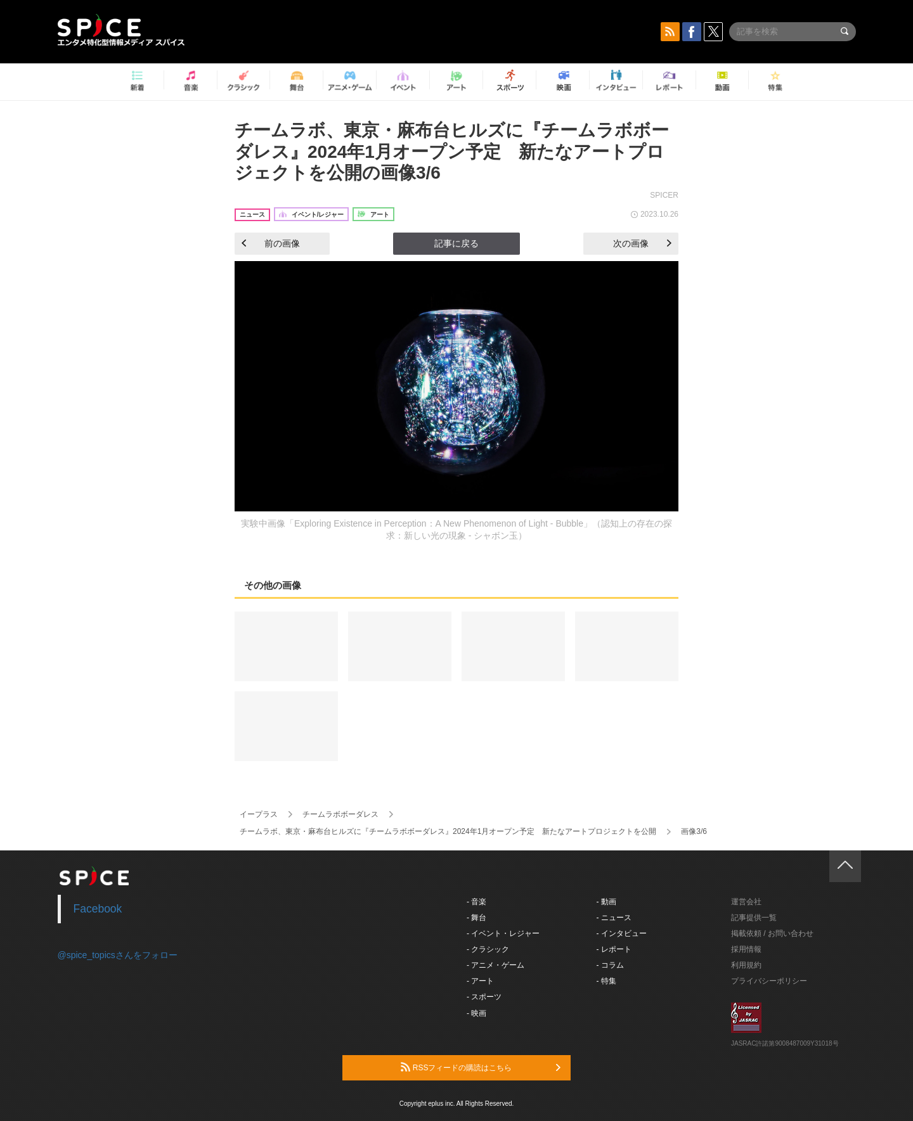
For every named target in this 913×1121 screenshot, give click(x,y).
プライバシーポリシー (769, 981)
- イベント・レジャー (503, 933)
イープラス (259, 814)
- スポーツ (484, 996)
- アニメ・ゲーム (495, 965)
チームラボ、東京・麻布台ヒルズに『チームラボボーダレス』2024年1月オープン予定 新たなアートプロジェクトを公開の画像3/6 (452, 151)
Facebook (98, 908)
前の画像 (271, 243)
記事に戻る (456, 243)
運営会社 (746, 901)
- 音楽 (476, 901)
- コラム (610, 965)
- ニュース (614, 917)
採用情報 (746, 949)
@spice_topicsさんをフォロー (118, 955)
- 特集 (606, 981)
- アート (480, 981)
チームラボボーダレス (340, 814)
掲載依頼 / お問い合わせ (772, 933)
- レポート (614, 949)
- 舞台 (476, 917)
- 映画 (476, 1013)
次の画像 (642, 243)
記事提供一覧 (754, 917)
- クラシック (488, 949)
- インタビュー (622, 933)
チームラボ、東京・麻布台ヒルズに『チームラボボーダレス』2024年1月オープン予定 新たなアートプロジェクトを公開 (448, 831)
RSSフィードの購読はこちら (480, 1067)
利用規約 (746, 965)
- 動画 (606, 901)
